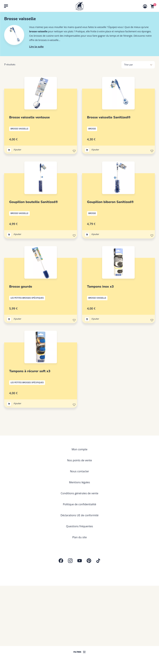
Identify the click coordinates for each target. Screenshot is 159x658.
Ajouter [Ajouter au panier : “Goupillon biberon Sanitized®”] (95, 234)
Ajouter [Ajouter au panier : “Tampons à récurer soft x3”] (17, 403)
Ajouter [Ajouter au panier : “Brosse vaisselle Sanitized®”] (95, 149)
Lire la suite (36, 46)
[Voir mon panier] (152, 6)
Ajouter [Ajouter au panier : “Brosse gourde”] (17, 318)
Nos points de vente (79, 460)
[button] (73, 150)
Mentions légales (79, 482)
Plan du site (79, 537)
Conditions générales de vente (79, 493)
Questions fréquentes (79, 526)
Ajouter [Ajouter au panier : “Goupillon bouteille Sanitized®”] (17, 234)
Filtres (79, 652)
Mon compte (79, 449)
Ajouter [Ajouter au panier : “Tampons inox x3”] (95, 318)
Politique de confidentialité (79, 504)
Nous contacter (79, 471)
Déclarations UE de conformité (79, 515)
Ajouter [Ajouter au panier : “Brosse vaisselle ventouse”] (17, 149)
